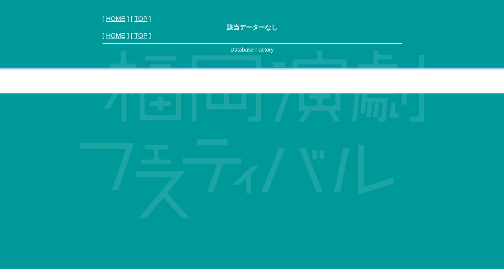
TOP (140, 18)
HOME (115, 18)
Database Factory (252, 50)
